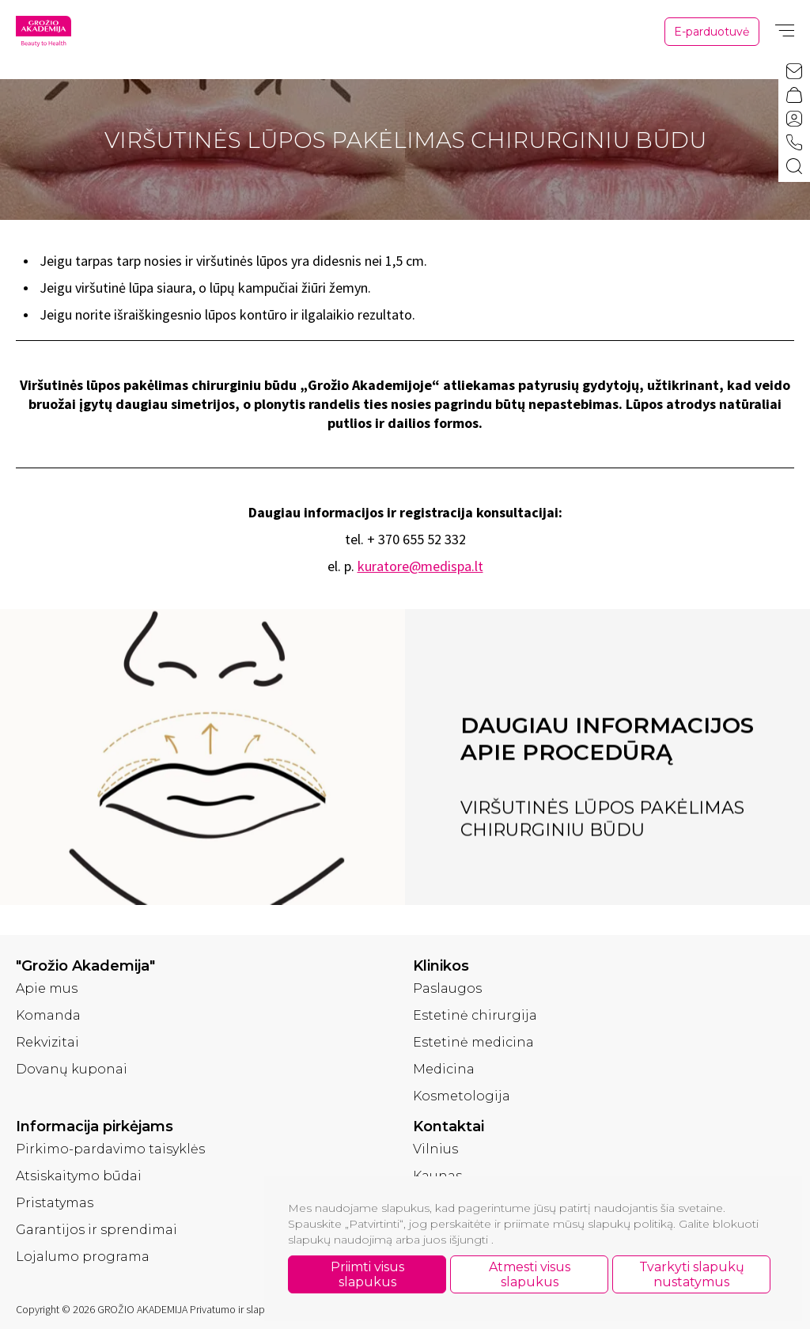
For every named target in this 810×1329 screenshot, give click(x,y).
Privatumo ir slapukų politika (253, 1309)
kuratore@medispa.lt (420, 566)
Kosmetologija (461, 1096)
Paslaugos (447, 988)
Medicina (444, 1069)
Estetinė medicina (473, 1042)
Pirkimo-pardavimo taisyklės (110, 1149)
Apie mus (47, 988)
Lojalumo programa (83, 1256)
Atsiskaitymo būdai (79, 1175)
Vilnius (435, 1149)
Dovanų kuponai (71, 1069)
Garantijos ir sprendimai (96, 1229)
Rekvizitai (47, 1042)
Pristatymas (54, 1202)
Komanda (48, 1015)
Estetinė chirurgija (475, 1015)
